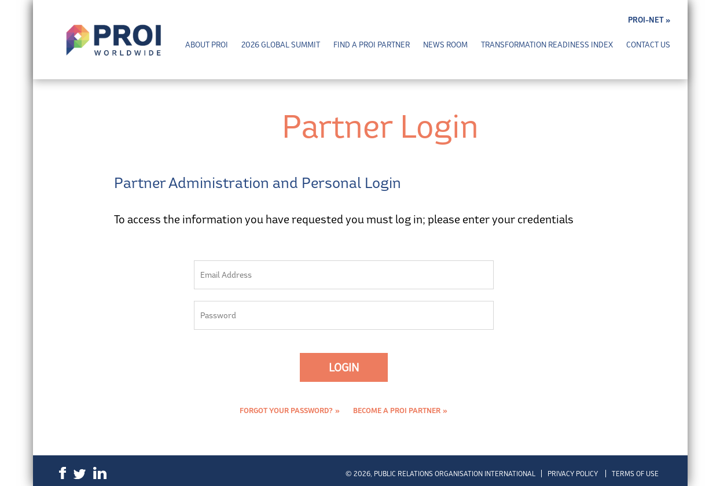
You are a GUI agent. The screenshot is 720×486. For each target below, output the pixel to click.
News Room (445, 45)
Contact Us (648, 45)
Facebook (62, 473)
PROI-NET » (649, 20)
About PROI (206, 45)
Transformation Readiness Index (547, 45)
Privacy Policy (573, 473)
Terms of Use (635, 473)
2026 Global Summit (280, 45)
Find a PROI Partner (371, 45)
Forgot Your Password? (286, 410)
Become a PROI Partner (396, 410)
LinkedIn (99, 473)
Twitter (80, 474)
